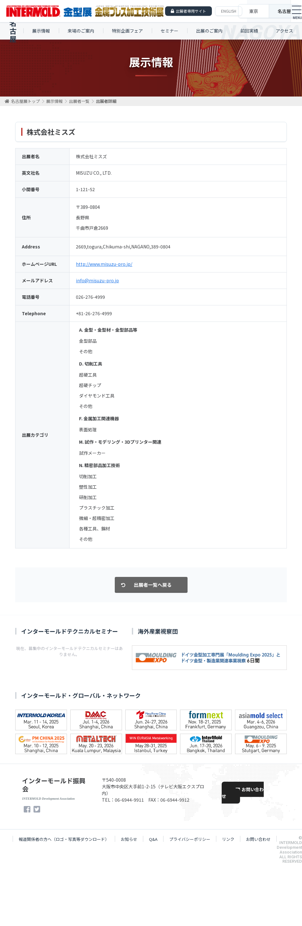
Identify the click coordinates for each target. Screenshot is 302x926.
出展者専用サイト (191, 11)
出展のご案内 (209, 30)
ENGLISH (228, 11)
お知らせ (129, 839)
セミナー (169, 30)
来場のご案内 (81, 30)
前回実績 (249, 30)
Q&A (153, 839)
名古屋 (284, 11)
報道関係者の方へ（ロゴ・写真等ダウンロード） (64, 839)
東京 (253, 11)
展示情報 (41, 30)
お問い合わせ (243, 792)
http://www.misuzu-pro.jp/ (104, 264)
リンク (228, 839)
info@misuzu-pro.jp (97, 280)
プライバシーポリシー (189, 839)
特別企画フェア (127, 30)
